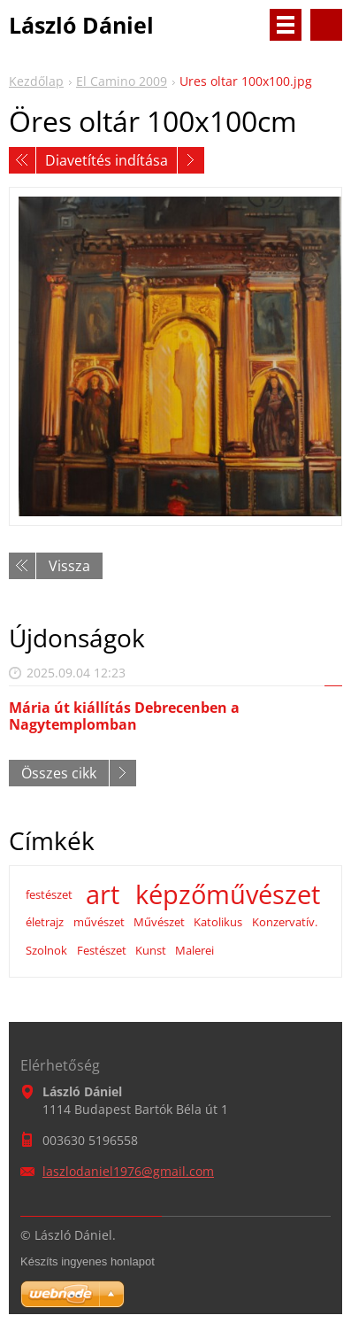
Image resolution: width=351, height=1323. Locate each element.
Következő (191, 160)
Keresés (326, 25)
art (102, 894)
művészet (99, 922)
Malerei (194, 950)
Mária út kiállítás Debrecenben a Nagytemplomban (124, 716)
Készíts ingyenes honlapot (87, 1261)
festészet (49, 894)
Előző (22, 160)
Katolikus (218, 922)
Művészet (159, 922)
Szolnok (46, 950)
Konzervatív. (284, 922)
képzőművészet (227, 894)
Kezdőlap (36, 81)
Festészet (101, 950)
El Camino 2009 (121, 81)
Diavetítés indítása (106, 160)
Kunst (150, 950)
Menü (285, 25)
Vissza (69, 566)
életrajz (45, 922)
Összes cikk (58, 773)
